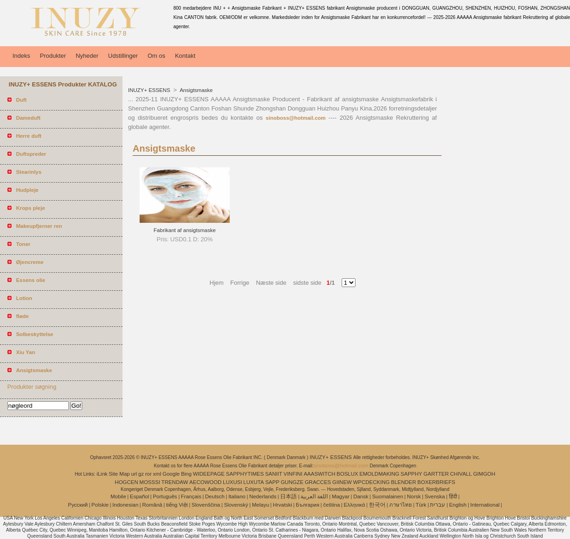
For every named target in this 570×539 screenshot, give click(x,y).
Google (171, 474)
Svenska (434, 496)
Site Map (119, 474)
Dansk (360, 496)
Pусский (78, 505)
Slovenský (236, 505)
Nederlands (262, 496)
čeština (331, 505)
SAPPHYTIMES (245, 474)
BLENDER (403, 482)
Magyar (340, 496)
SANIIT (273, 474)
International (484, 505)
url (134, 474)
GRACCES (318, 482)
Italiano (236, 496)
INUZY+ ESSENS (150, 90)
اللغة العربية (314, 496)
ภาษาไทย (400, 505)
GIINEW (342, 482)
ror (148, 474)
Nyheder (87, 55)
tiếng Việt (177, 505)
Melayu (260, 505)
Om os (156, 55)
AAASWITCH (319, 474)
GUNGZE (292, 482)
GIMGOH (484, 474)
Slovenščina (205, 505)
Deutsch (215, 496)
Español (139, 496)
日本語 (288, 496)
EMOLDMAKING (379, 474)
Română (152, 505)
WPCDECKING (371, 482)
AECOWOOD (206, 482)
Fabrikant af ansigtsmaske (184, 230)
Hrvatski (282, 505)
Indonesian (125, 505)
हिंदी (453, 496)
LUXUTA (253, 482)
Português (165, 496)
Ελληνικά (354, 505)
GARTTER (436, 474)
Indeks (21, 55)
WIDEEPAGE (209, 474)
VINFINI (292, 474)
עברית (437, 505)
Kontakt (185, 55)
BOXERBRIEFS (436, 482)
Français (191, 496)
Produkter (53, 55)
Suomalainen (387, 496)
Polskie (100, 505)
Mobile (118, 496)
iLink (102, 474)
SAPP (272, 482)
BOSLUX (347, 474)
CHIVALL (461, 474)
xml (157, 474)
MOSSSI (150, 482)
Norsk (414, 496)
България (307, 505)
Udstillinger (123, 55)
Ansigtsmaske (195, 90)
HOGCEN (126, 482)
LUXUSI (232, 482)
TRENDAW (174, 482)
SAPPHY (412, 474)
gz (141, 474)
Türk (421, 505)
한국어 (377, 505)
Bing (186, 474)
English (457, 505)
